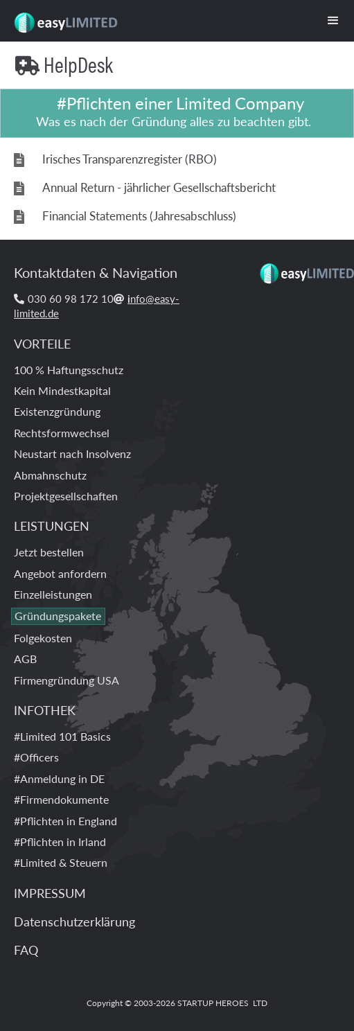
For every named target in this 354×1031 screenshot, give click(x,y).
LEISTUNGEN (51, 525)
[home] (61, 17)
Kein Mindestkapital (62, 390)
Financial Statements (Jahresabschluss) (139, 216)
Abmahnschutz (50, 475)
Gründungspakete (58, 616)
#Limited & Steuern (60, 862)
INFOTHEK (45, 710)
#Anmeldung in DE (59, 778)
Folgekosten (43, 638)
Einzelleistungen (53, 594)
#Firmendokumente (61, 799)
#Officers (36, 757)
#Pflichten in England (65, 821)
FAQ (26, 949)
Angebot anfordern (60, 573)
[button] (333, 21)
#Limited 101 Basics (62, 736)
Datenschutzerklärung (74, 921)
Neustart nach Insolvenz (72, 453)
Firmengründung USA (66, 680)
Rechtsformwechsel (61, 433)
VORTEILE (42, 343)
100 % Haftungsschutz (68, 370)
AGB (25, 659)
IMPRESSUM (50, 892)
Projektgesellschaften (66, 496)
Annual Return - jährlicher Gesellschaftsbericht (159, 187)
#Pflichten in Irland (60, 841)
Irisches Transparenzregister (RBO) (129, 159)
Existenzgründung (57, 411)
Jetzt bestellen (49, 552)
